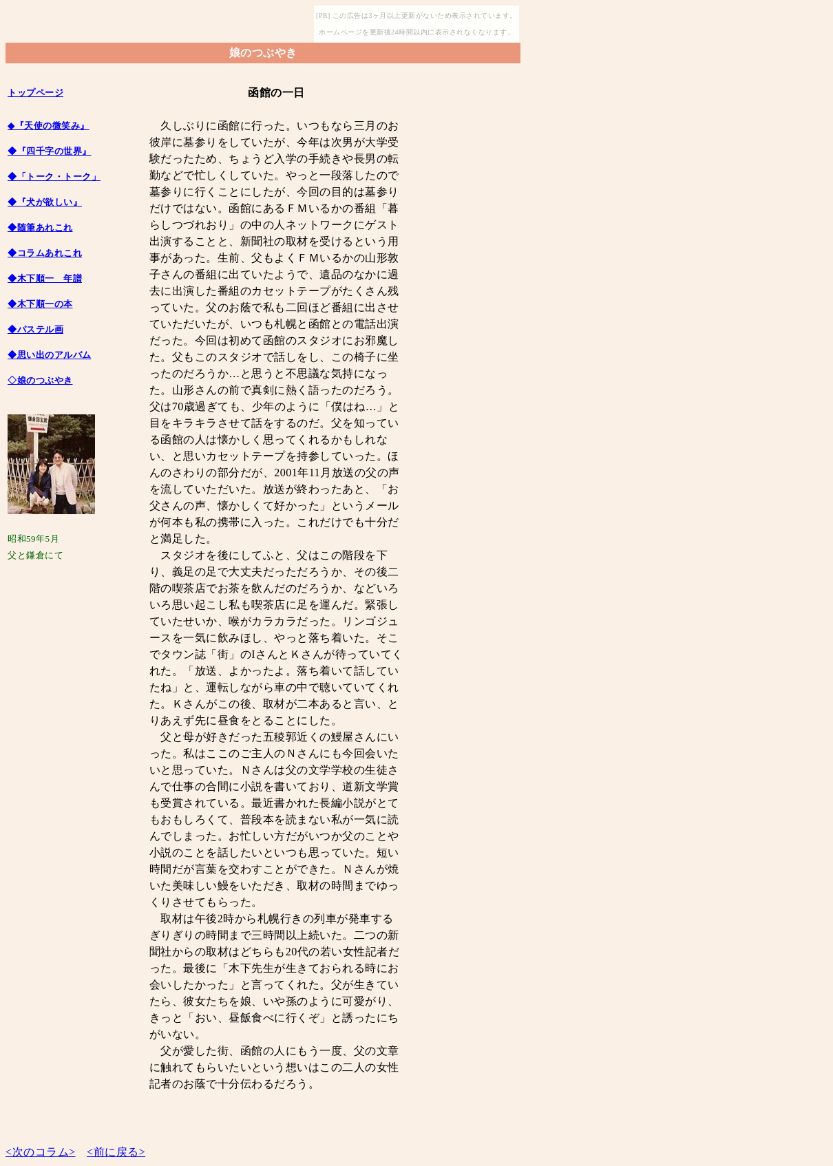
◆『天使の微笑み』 (48, 125)
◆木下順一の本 (40, 304)
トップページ (35, 92)
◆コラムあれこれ (45, 253)
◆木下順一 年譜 (45, 278)
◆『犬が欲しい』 (45, 202)
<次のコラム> (41, 1152)
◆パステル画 (35, 329)
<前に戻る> (116, 1152)
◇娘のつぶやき (40, 380)
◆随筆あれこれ (40, 227)
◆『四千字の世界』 (50, 151)
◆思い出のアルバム (50, 355)
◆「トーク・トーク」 (54, 176)
